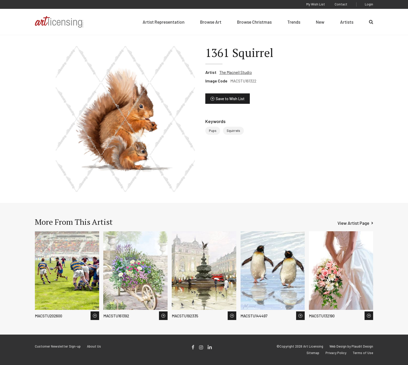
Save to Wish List (230, 98)
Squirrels (233, 131)
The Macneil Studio (235, 72)
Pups (212, 131)
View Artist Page (353, 223)
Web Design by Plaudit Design (351, 346)
